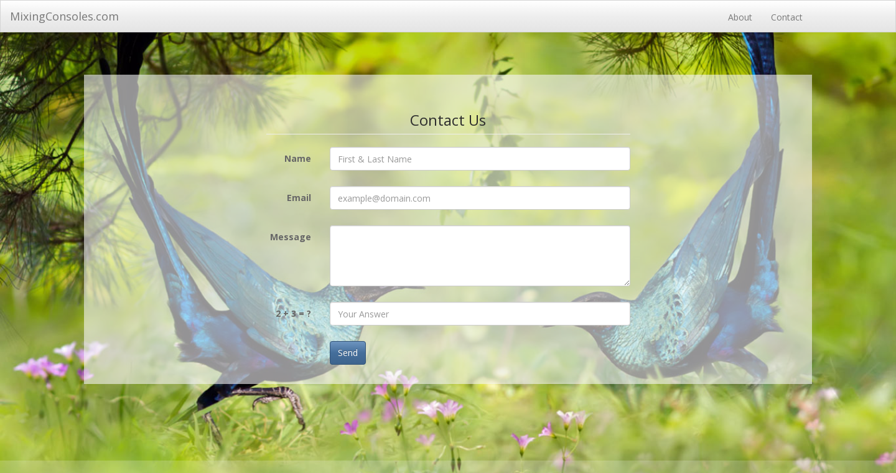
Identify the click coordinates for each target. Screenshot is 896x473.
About (740, 17)
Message (290, 237)
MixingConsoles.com (64, 16)
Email (299, 198)
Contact (787, 17)
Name (297, 158)
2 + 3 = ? (293, 313)
